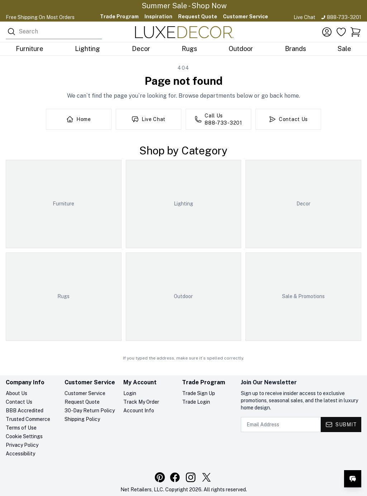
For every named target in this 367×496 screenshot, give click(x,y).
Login (129, 393)
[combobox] (54, 31)
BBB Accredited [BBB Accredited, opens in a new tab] (24, 410)
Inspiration (158, 16)
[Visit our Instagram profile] (190, 477)
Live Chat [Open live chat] (304, 17)
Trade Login (196, 402)
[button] (355, 32)
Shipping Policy (82, 419)
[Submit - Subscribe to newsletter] (341, 424)
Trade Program (119, 16)
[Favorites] (341, 32)
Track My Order (141, 402)
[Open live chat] (352, 478)
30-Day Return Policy (90, 410)
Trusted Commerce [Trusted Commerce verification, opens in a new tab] (28, 419)
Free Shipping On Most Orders (40, 17)
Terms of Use (21, 428)
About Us (16, 393)
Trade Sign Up (198, 393)
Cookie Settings (24, 436)
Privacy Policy (22, 445)
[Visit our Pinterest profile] (160, 477)
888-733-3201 (344, 17)
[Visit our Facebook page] (175, 477)
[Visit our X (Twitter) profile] (206, 477)
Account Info (138, 410)
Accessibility (20, 453)
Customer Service (245, 16)
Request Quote (197, 16)
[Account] (327, 32)
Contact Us (19, 402)
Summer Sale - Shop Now (184, 5)
